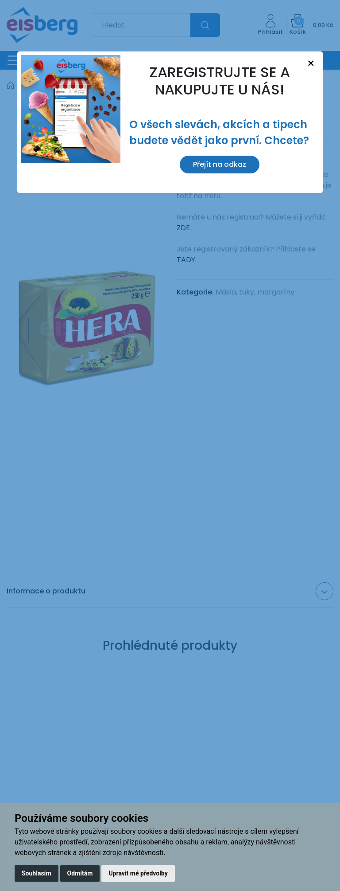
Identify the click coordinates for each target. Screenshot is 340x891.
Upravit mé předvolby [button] (137, 873)
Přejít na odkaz (219, 164)
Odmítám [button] (80, 873)
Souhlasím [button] (36, 873)
